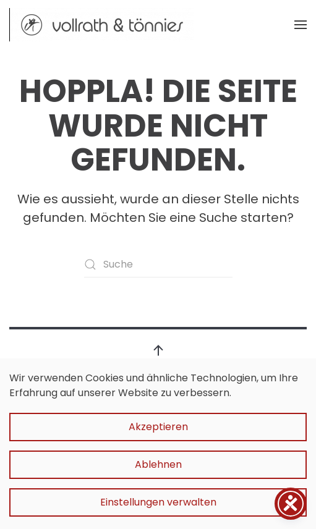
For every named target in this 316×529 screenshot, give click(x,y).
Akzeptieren (158, 427)
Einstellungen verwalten (158, 502)
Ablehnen (158, 464)
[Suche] (158, 264)
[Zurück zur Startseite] (102, 24)
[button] (300, 24)
